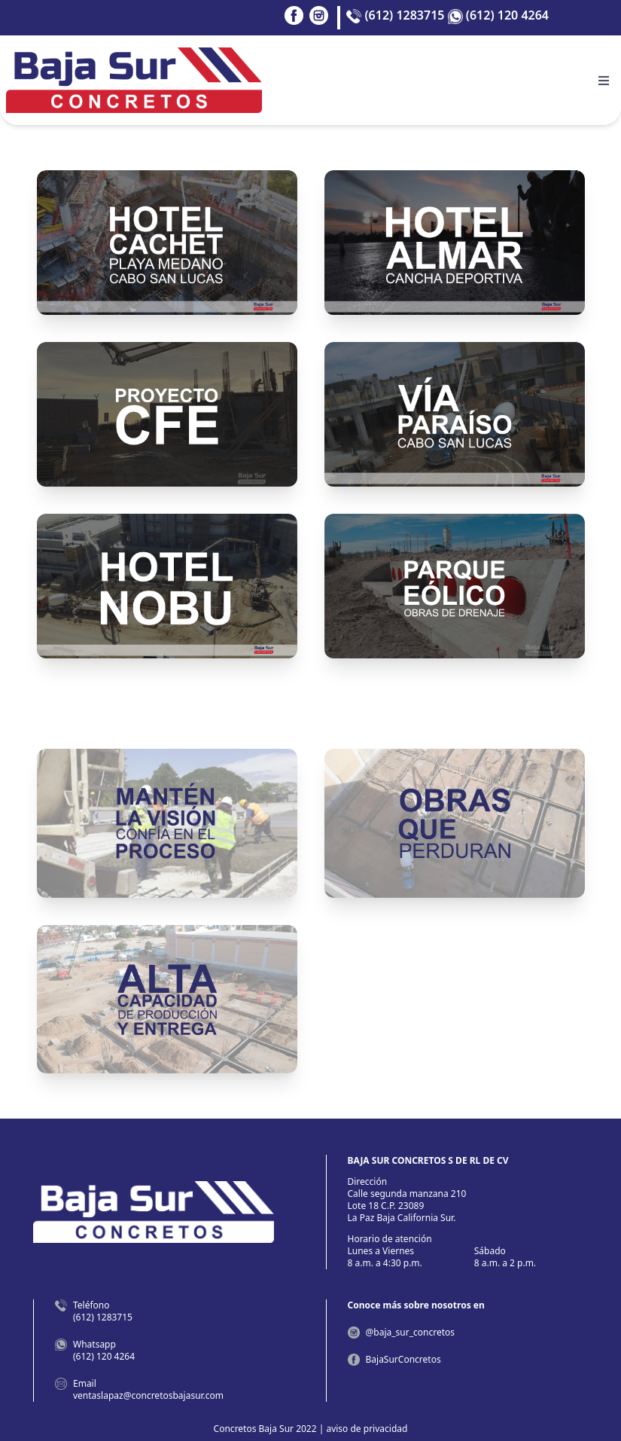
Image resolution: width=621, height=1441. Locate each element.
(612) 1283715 (395, 15)
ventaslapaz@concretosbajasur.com (148, 1395)
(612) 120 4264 (498, 15)
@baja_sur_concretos (410, 1332)
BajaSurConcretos (403, 1359)
